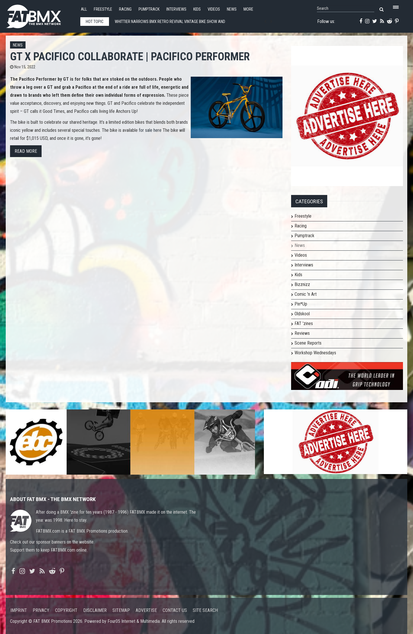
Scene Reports (308, 343)
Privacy (41, 610)
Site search (205, 610)
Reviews (302, 333)
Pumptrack (149, 9)
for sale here (150, 130)
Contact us (175, 610)
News (232, 9)
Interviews (176, 9)
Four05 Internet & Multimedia (134, 621)
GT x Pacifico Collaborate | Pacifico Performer (130, 56)
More (248, 9)
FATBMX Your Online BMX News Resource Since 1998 (40, 15)
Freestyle (103, 9)
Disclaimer (95, 610)
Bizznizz (302, 284)
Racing (125, 9)
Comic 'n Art (306, 294)
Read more (26, 151)
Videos (214, 9)
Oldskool (302, 313)
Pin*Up (301, 304)
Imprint (18, 610)
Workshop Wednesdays (315, 352)
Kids (197, 9)
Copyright (66, 610)
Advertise (146, 610)
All (84, 9)
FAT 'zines (304, 323)
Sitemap (121, 610)
